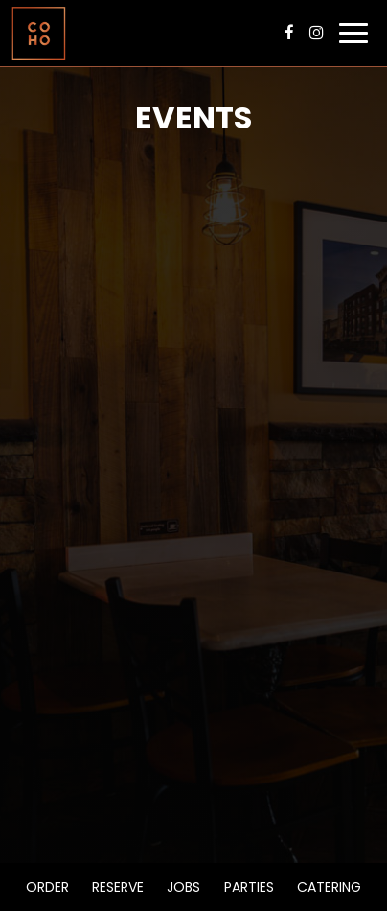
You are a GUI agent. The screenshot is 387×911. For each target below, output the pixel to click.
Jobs (183, 887)
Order (47, 887)
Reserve (118, 887)
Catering (329, 887)
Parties (249, 887)
